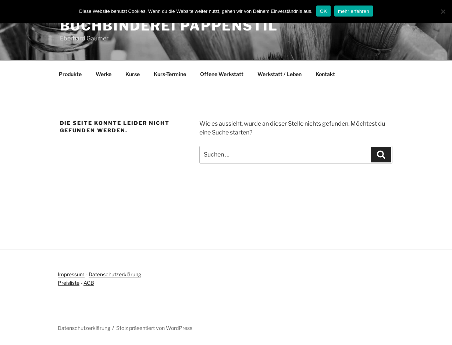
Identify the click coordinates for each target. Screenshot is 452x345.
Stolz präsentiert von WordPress (154, 328)
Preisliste (68, 283)
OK (323, 11)
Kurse (132, 74)
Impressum (71, 274)
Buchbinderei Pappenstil (169, 26)
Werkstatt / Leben (279, 74)
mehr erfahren (353, 11)
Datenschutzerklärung (115, 274)
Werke (103, 74)
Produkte (70, 74)
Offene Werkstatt (221, 74)
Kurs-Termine (170, 74)
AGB (88, 283)
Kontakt (325, 74)
